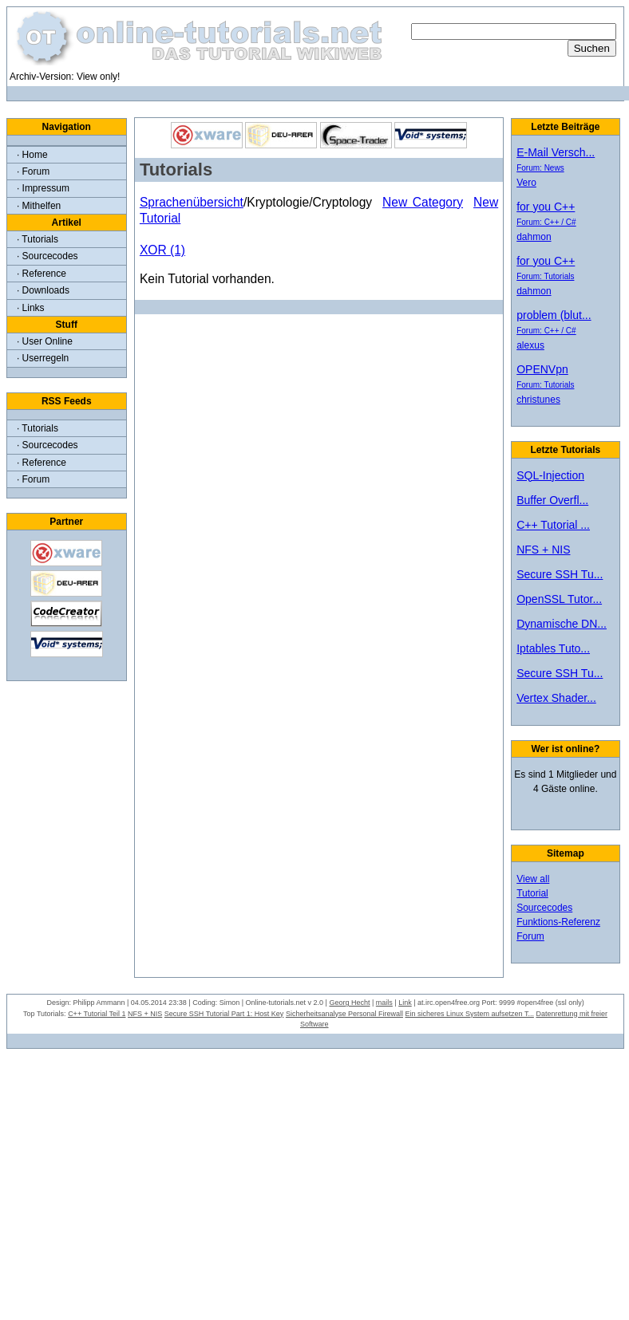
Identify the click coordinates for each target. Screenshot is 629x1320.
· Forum (33, 171)
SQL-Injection (550, 475)
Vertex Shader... (556, 698)
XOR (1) (162, 250)
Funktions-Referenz (558, 922)
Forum (530, 936)
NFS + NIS (543, 549)
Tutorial (532, 893)
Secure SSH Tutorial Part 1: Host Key (224, 1014)
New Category (422, 202)
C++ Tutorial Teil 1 (96, 1014)
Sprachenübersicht (191, 202)
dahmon (533, 236)
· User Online (45, 341)
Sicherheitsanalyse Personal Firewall (344, 1014)
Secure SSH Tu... (559, 574)
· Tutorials (37, 239)
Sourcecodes (544, 907)
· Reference (41, 273)
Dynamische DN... (561, 623)
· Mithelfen (39, 205)
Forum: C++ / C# (546, 222)
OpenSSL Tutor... (559, 599)
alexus (530, 345)
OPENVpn (542, 369)
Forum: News (540, 168)
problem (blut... (553, 315)
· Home (32, 154)
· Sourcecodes (47, 256)
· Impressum (43, 188)
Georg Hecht (349, 1003)
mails (384, 1003)
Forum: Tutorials (545, 276)
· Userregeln (43, 358)
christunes (538, 399)
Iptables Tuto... (553, 648)
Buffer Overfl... (552, 500)
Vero (526, 182)
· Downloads (43, 290)
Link (405, 1003)
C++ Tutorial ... (553, 524)
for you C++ (545, 206)
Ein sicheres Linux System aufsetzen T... (469, 1014)
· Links (31, 307)
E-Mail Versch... (555, 152)
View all (532, 879)
